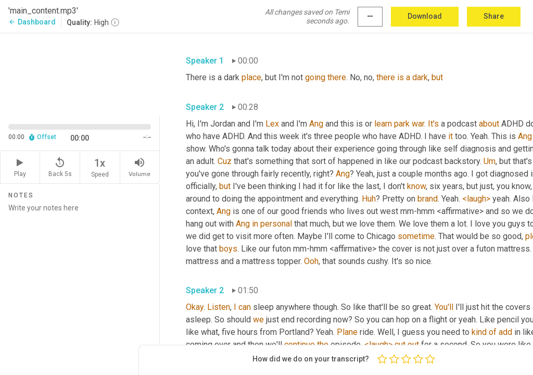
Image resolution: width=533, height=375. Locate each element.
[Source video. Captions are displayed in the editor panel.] (80, 73)
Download (425, 16)
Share (494, 16)
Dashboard (32, 22)
